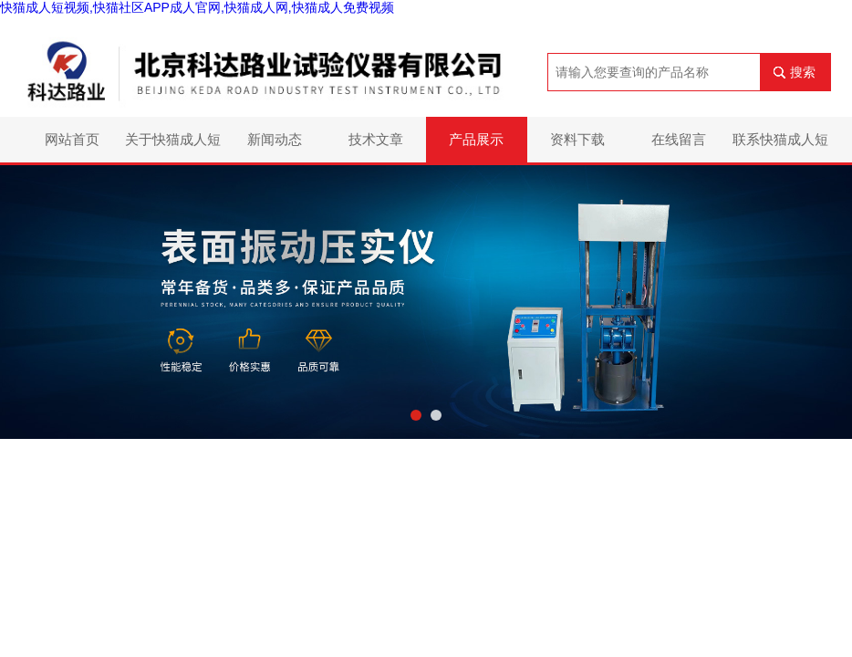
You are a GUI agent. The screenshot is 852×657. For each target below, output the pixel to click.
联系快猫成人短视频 (780, 146)
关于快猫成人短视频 (173, 146)
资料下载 (577, 139)
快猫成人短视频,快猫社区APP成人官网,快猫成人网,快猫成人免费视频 (197, 7)
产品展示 (476, 139)
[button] (415, 415)
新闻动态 (274, 139)
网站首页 (72, 139)
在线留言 (678, 139)
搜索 (803, 72)
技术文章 (375, 139)
